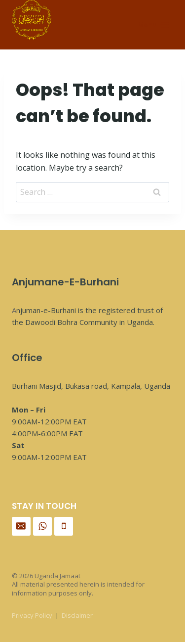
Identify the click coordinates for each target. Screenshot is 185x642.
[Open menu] (153, 24)
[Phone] (63, 526)
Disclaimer (77, 615)
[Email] (21, 526)
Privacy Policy (32, 615)
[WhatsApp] (42, 526)
